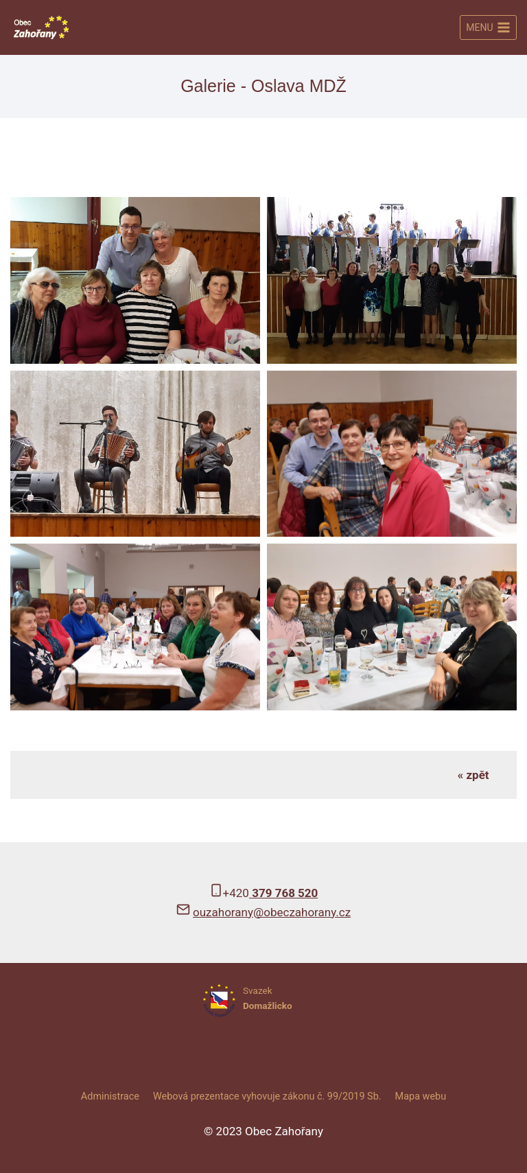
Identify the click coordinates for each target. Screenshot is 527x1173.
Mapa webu (421, 1096)
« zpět (473, 775)
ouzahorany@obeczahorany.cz (272, 912)
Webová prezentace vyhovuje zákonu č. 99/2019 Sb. (267, 1096)
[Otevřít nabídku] (488, 27)
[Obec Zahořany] (41, 27)
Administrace (110, 1096)
